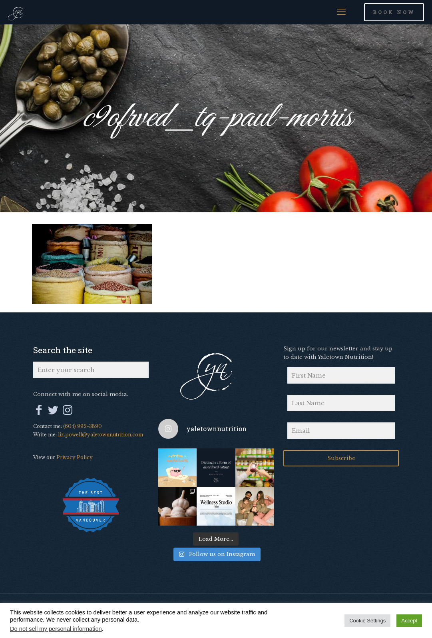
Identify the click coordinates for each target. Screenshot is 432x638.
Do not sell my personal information (56, 629)
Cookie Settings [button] (367, 621)
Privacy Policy (74, 457)
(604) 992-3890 (82, 426)
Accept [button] (409, 621)
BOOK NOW (394, 12)
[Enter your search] (91, 370)
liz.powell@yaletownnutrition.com (100, 435)
